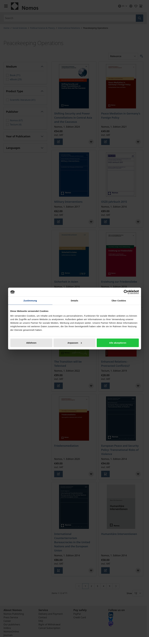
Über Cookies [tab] (119, 300)
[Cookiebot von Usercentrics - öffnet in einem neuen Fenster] (126, 292)
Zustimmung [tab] (30, 300)
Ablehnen (31, 342)
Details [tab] (74, 300)
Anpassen (74, 342)
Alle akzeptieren (117, 342)
